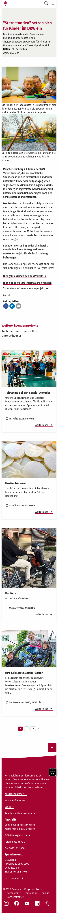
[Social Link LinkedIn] (38, 905)
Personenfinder (13, 800)
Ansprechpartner (14, 793)
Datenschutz (14, 893)
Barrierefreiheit (15, 896)
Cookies (46, 893)
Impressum (31, 893)
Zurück (7, 295)
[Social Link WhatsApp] (48, 905)
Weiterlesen (42, 425)
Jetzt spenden (12, 878)
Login (8, 806)
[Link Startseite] (5, 4)
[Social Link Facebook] (17, 905)
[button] (6, 306)
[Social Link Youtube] (27, 905)
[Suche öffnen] (47, 4)
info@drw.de (19, 835)
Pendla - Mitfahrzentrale (18, 813)
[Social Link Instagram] (7, 905)
